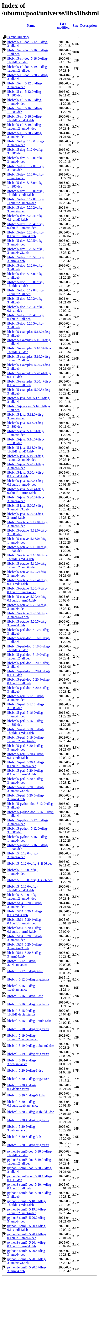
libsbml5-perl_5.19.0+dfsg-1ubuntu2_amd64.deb (25, 739)
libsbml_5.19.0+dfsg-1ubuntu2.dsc (30, 1045)
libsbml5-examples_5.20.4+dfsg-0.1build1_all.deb (29, 383)
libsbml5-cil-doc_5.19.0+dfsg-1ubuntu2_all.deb (27, 68)
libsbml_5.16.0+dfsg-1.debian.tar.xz (21, 987)
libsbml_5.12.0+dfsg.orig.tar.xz (28, 979)
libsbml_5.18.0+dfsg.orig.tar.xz (28, 1029)
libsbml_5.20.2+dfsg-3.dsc (25, 1070)
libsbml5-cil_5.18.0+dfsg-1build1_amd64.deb (24, 118)
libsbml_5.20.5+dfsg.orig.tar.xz (28, 1145)
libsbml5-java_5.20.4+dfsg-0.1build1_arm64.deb (25, 491)
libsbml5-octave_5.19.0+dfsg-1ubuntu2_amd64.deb (27, 565)
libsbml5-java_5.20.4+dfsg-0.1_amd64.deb (25, 474)
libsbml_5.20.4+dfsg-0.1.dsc (26, 1095)
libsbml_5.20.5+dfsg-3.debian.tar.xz (21, 1128)
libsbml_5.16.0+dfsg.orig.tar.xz (28, 1004)
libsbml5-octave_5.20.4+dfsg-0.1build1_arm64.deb (27, 598)
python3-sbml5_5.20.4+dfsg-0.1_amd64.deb (26, 1227)
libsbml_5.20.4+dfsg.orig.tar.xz (28, 1120)
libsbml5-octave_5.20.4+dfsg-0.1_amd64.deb (27, 582)
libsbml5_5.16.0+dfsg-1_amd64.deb (22, 871)
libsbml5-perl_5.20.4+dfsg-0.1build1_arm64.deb (25, 772)
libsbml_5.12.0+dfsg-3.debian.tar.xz (21, 962)
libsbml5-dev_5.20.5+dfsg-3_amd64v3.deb (25, 250)
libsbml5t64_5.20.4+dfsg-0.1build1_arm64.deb (24, 929)
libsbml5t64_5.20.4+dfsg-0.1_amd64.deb (24, 913)
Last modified (63, 25)
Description (88, 25)
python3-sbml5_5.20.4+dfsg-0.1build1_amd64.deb (26, 1236)
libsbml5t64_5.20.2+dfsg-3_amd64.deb (24, 904)
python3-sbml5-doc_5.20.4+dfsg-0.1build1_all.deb (29, 1186)
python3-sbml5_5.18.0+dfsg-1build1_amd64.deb (26, 1203)
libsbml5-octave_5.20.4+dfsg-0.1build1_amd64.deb (27, 590)
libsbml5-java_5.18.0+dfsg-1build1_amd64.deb (25, 449)
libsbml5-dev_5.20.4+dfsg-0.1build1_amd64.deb (25, 226)
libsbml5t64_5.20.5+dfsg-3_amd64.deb (24, 938)
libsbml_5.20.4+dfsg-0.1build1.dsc (30, 1112)
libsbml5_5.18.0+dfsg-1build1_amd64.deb (22, 888)
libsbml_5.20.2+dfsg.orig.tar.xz (28, 1079)
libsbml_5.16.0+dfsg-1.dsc (25, 996)
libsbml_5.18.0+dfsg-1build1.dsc (29, 1021)
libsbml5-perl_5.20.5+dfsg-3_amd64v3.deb (25, 789)
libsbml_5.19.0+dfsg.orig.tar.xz (28, 1054)
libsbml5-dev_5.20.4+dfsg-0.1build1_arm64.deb (25, 234)
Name (31, 25)
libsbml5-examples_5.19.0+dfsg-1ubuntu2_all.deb (29, 358)
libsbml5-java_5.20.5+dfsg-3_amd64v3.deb (25, 507)
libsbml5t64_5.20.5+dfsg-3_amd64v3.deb (24, 946)
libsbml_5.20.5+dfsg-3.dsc (25, 1136)
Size (75, 25)
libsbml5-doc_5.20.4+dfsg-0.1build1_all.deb (25, 317)
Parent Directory (18, 37)
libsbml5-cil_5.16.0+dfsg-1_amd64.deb (24, 101)
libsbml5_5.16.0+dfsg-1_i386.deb (29, 880)
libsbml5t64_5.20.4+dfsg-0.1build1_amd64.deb (24, 921)
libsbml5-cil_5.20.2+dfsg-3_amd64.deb (24, 134)
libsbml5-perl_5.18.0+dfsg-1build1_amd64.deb (25, 731)
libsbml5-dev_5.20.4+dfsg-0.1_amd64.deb (25, 217)
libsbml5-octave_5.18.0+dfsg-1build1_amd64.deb (27, 557)
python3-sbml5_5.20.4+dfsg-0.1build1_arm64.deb (26, 1244)
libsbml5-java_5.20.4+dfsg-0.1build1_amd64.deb (25, 482)
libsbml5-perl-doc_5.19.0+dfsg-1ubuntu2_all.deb (28, 656)
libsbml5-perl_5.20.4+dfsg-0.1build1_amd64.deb (25, 764)
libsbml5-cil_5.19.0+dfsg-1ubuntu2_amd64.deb (24, 126)
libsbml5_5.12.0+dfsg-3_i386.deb (29, 863)
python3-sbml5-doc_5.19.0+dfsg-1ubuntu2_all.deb (29, 1161)
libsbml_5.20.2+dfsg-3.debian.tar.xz (21, 1062)
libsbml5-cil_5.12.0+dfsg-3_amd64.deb (24, 85)
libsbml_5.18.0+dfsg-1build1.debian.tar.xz (21, 1012)
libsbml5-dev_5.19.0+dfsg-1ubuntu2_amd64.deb (25, 201)
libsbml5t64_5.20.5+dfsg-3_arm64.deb (24, 954)
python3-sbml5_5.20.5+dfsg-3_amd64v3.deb (26, 1261)
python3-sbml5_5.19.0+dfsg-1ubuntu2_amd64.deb (26, 1211)
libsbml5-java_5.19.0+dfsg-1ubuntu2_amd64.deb (25, 457)
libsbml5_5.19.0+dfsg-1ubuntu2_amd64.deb (22, 896)
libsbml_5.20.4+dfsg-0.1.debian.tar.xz (21, 1087)
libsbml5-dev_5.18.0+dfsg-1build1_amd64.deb (25, 192)
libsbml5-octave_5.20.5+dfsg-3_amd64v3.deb (27, 615)
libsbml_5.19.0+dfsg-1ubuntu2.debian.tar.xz (22, 1037)
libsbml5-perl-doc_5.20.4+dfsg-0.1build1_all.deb (28, 681)
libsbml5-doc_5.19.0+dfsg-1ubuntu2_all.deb (25, 292)
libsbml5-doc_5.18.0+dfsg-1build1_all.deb (25, 284)
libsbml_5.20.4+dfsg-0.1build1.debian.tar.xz (22, 1103)
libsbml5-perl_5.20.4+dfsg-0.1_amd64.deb (25, 755)
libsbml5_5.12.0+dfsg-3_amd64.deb (22, 855)
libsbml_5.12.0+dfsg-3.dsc (25, 971)
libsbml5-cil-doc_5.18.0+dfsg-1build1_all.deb (27, 60)
